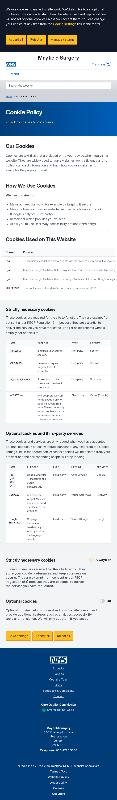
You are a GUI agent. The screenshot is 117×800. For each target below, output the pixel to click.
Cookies (58, 788)
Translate (101, 64)
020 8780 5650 (66, 750)
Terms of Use (58, 771)
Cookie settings (64, 24)
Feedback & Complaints (58, 690)
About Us (59, 668)
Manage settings (62, 39)
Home (9, 96)
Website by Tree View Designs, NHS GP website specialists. (60, 766)
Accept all (16, 39)
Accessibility (58, 782)
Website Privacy (58, 777)
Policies (58, 674)
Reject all (36, 39)
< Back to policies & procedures (29, 122)
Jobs (58, 685)
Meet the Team (58, 679)
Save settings (18, 636)
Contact (58, 696)
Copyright (58, 793)
